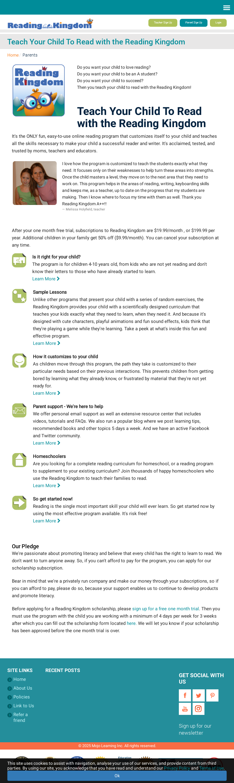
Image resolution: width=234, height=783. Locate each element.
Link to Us (23, 706)
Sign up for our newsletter (195, 729)
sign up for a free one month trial (165, 609)
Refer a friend (20, 717)
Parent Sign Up (193, 23)
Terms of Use (211, 768)
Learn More (46, 279)
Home (13, 55)
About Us (22, 688)
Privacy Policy (177, 768)
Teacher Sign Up (163, 23)
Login (218, 23)
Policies (21, 697)
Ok (117, 775)
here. (132, 623)
